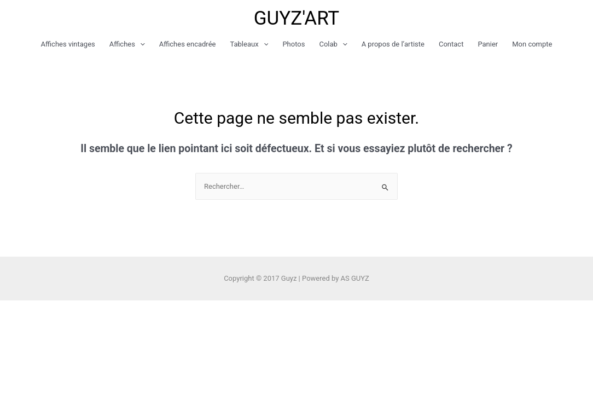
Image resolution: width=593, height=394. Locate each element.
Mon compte (532, 44)
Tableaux (249, 44)
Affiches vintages (68, 44)
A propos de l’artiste (393, 44)
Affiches (127, 44)
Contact (451, 44)
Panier (488, 44)
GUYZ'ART (297, 18)
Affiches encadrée (187, 44)
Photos (293, 44)
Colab (333, 44)
